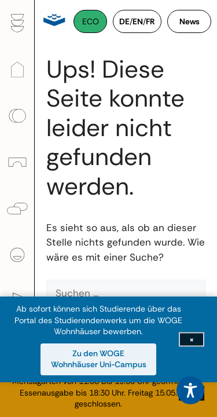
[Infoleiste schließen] (191, 339)
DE (124, 21)
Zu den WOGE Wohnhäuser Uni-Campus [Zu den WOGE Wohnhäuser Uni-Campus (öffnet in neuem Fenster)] (98, 359)
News (189, 21)
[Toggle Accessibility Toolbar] (190, 390)
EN (138, 21)
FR (150, 21)
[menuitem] (17, 23)
